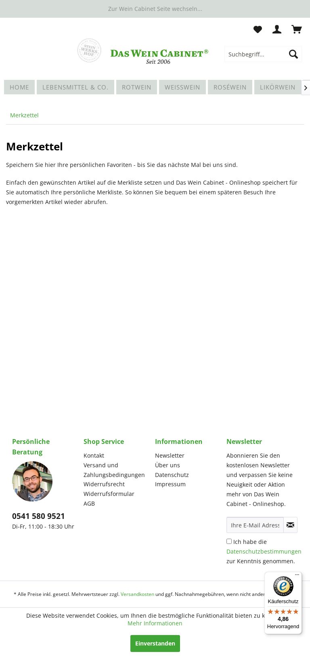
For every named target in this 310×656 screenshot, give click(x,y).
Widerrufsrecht (104, 484)
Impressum (170, 484)
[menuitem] (263, 54)
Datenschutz (172, 475)
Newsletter (169, 455)
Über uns (167, 465)
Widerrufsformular (109, 494)
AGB (89, 503)
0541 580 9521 (38, 516)
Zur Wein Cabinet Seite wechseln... (155, 8)
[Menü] (297, 576)
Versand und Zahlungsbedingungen (114, 470)
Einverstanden (155, 643)
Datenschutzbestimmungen (264, 551)
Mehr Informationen (155, 623)
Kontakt (94, 455)
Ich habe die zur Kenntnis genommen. (264, 551)
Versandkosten (137, 594)
